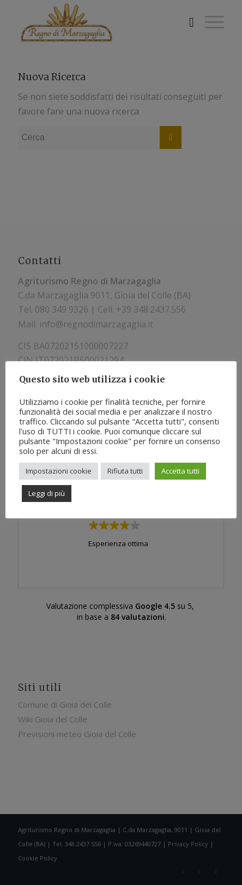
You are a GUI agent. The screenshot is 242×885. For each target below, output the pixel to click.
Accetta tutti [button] (180, 471)
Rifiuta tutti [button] (125, 471)
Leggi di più (46, 493)
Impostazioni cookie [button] (59, 471)
